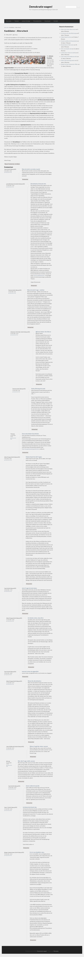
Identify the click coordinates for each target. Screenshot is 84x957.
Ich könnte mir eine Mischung (68, 33)
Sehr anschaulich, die (66, 48)
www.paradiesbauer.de (38, 275)
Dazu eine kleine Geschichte (30, 433)
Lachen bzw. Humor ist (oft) (68, 52)
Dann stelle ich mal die (32, 786)
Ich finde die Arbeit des (30, 807)
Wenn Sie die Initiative (34, 681)
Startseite (8, 21)
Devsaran (56, 951)
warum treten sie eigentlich (30, 671)
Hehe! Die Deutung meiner (68, 60)
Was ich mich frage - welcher (35, 290)
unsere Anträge (26, 21)
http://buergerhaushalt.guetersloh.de (31, 449)
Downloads (47, 21)
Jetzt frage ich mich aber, (29, 588)
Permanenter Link (8, 172)
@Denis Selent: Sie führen (43, 331)
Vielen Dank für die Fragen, (34, 457)
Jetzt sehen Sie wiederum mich (69, 56)
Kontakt (56, 21)
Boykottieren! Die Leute (67, 45)
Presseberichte (37, 21)
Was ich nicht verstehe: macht (31, 169)
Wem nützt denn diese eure (68, 29)
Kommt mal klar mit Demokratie (69, 41)
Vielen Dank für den (66, 37)
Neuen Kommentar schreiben (12, 164)
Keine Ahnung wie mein (38, 388)
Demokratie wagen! (40, 6)
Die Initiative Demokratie (38, 183)
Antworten (25, 179)
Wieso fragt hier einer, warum (39, 746)
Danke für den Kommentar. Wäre (69, 64)
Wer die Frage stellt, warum (26, 761)
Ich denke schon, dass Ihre (35, 618)
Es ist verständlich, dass (37, 852)
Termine (16, 21)
